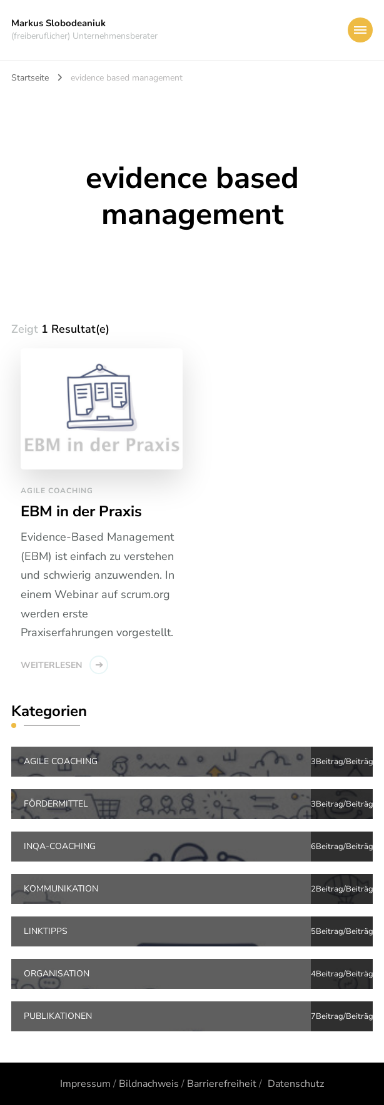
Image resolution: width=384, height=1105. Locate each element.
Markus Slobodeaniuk (58, 23)
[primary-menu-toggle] (360, 29)
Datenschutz (296, 1084)
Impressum (85, 1084)
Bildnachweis (149, 1084)
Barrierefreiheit (221, 1084)
